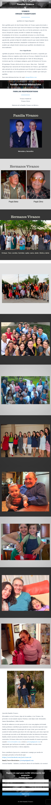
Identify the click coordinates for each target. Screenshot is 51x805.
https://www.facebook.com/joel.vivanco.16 (16, 757)
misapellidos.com (31, 77)
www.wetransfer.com (13, 742)
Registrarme (25, 794)
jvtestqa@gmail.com (33, 742)
